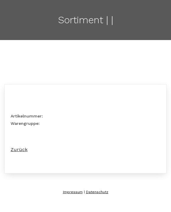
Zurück (19, 149)
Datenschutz (97, 192)
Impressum (73, 192)
